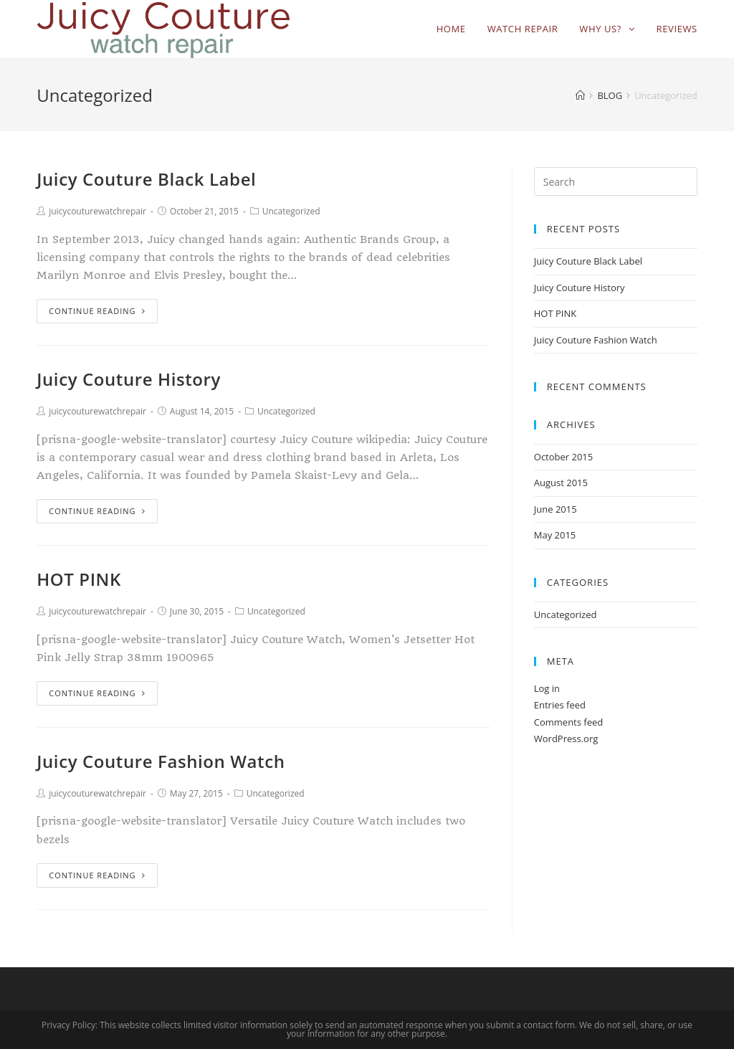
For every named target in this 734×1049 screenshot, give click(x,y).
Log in (547, 688)
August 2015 (561, 482)
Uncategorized (291, 211)
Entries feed (560, 704)
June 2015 (555, 509)
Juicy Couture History (129, 379)
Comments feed (568, 722)
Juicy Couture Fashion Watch (161, 761)
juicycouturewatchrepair (97, 211)
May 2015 (555, 534)
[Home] (580, 95)
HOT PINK (79, 579)
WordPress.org (566, 738)
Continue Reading (97, 310)
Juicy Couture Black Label (146, 179)
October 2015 (563, 456)
